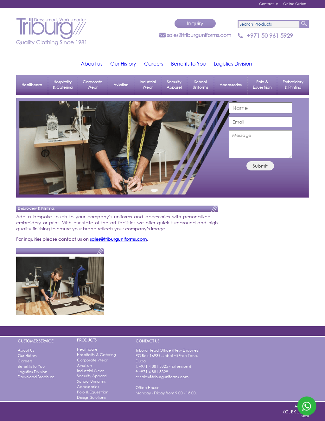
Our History (123, 63)
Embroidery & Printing (293, 84)
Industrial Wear (148, 84)
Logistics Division (233, 63)
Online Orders (294, 3)
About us (91, 63)
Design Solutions (91, 397)
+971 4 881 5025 (153, 366)
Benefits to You (188, 63)
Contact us (268, 3)
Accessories (231, 84)
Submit (260, 166)
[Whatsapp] (306, 406)
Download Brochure (36, 377)
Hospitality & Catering (63, 84)
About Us (26, 350)
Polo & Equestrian (262, 84)
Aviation (120, 84)
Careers (153, 63)
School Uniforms (200, 84)
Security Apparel (174, 84)
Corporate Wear (92, 84)
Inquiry (195, 23)
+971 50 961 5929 (270, 35)
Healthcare (32, 84)
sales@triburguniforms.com (195, 35)
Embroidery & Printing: (36, 208)
